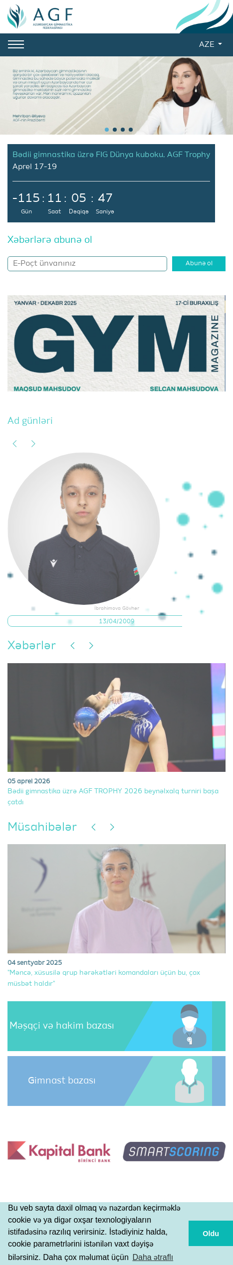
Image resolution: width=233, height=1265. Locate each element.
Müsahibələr (42, 827)
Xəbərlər (31, 646)
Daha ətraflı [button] (152, 1257)
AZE (207, 45)
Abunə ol (199, 263)
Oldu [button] (211, 1234)
